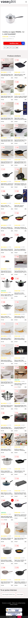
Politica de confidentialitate (18, 603)
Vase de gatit (20, 594)
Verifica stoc (17, 43)
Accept (19, 617)
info (12, 77)
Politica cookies (13, 604)
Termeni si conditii (6, 603)
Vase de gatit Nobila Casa (8, 594)
